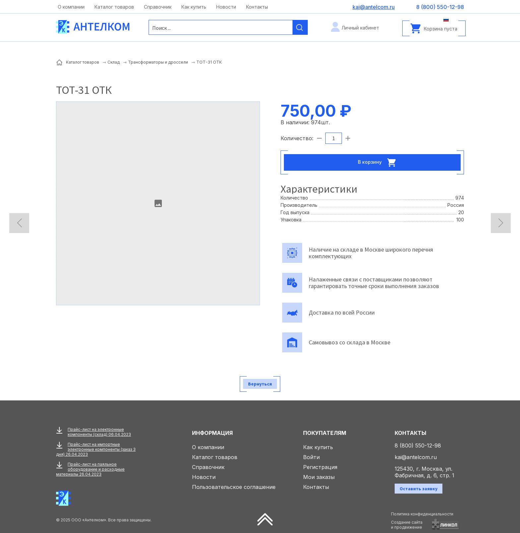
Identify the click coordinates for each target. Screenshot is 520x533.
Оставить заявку (418, 489)
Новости (226, 7)
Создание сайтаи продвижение (406, 525)
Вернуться (260, 384)
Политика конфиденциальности (422, 513)
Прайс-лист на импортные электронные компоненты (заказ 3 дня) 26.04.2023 (96, 449)
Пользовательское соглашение (234, 487)
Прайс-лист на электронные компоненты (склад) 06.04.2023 (99, 432)
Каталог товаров (114, 7)
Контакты (257, 7)
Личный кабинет (360, 27)
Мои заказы (319, 477)
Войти (311, 457)
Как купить (193, 7)
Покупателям (324, 433)
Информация (212, 433)
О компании (71, 7)
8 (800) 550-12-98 (418, 445)
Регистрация (320, 467)
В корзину (379, 162)
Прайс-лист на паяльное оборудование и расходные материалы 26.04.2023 (90, 469)
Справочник (157, 7)
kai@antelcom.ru (416, 457)
